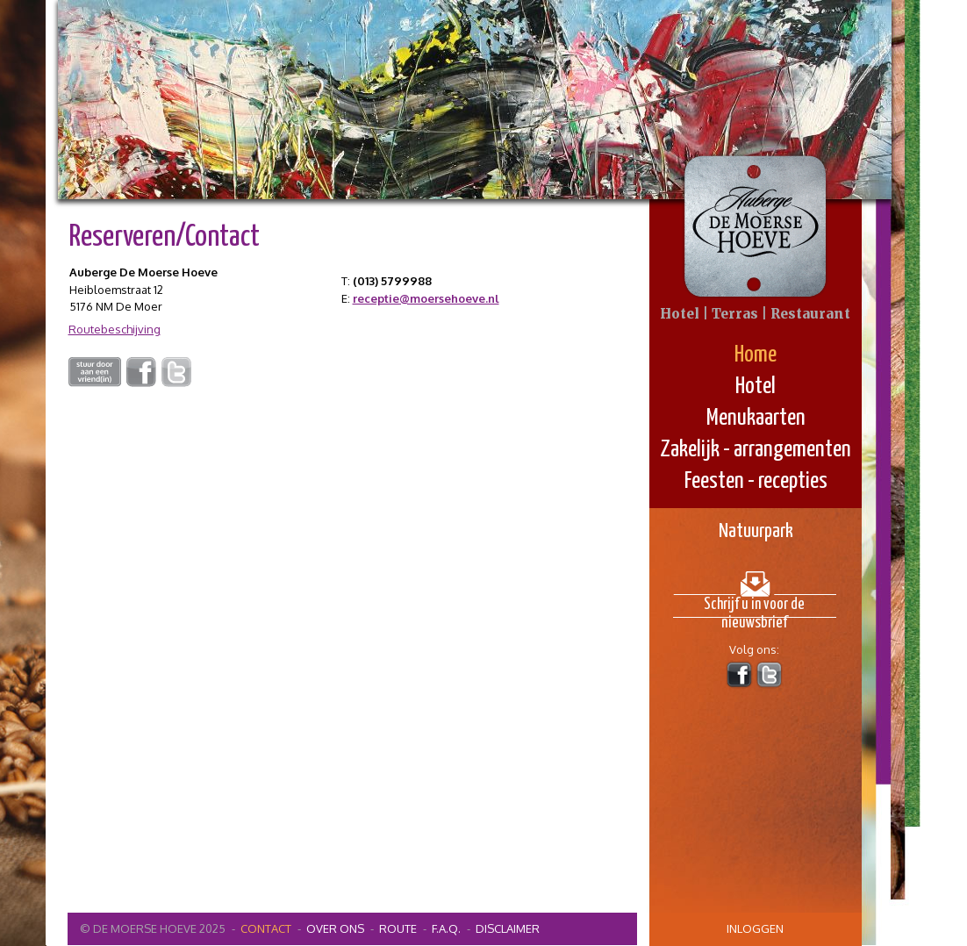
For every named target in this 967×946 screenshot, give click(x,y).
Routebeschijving (114, 329)
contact (265, 928)
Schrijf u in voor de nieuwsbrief (754, 607)
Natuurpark (756, 531)
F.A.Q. (446, 928)
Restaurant (810, 313)
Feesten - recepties (755, 481)
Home (755, 355)
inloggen (755, 928)
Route (398, 928)
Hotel (755, 386)
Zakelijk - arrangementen (755, 450)
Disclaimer (508, 928)
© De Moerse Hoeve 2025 (153, 928)
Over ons (335, 928)
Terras (735, 313)
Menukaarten (756, 418)
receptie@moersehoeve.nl (426, 298)
